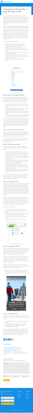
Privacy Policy (28, 399)
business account (21, 30)
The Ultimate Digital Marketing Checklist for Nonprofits (12, 348)
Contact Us (27, 397)
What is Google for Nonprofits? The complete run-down (13, 347)
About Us (27, 393)
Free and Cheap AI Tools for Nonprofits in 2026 (11, 350)
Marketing (19, 397)
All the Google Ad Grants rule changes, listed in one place (13, 351)
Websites (18, 395)
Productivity (19, 393)
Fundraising (19, 396)
